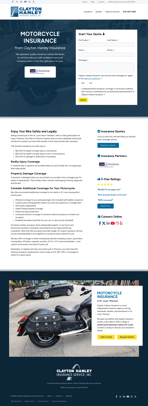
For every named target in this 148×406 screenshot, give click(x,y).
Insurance (88, 12)
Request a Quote (108, 145)
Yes (82, 83)
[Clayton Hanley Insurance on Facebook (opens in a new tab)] (13, 2)
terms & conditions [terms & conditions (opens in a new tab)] (92, 78)
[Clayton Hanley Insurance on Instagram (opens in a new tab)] (29, 2)
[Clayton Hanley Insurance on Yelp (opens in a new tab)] (34, 2)
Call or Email (106, 337)
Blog (92, 2)
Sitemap (69, 396)
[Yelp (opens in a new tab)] (121, 223)
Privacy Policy (29, 401)
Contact (101, 2)
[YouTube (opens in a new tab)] (113, 223)
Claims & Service (112, 12)
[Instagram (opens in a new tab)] (117, 223)
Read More (106, 206)
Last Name (112, 40)
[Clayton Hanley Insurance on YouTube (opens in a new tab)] (25, 2)
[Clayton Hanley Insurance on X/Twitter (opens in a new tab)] (17, 2)
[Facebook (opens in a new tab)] (100, 223)
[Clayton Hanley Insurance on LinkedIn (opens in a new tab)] (21, 2)
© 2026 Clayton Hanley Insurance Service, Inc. (27, 396)
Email (82, 50)
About (85, 2)
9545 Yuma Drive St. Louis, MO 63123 (121, 2)
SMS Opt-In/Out (16, 401)
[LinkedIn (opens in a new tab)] (108, 223)
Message (84, 60)
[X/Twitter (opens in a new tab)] (104, 223)
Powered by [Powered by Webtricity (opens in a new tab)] (59, 401)
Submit (83, 100)
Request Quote (127, 337)
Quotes (98, 12)
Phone (111, 50)
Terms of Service (42, 401)
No (90, 83)
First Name (84, 40)
